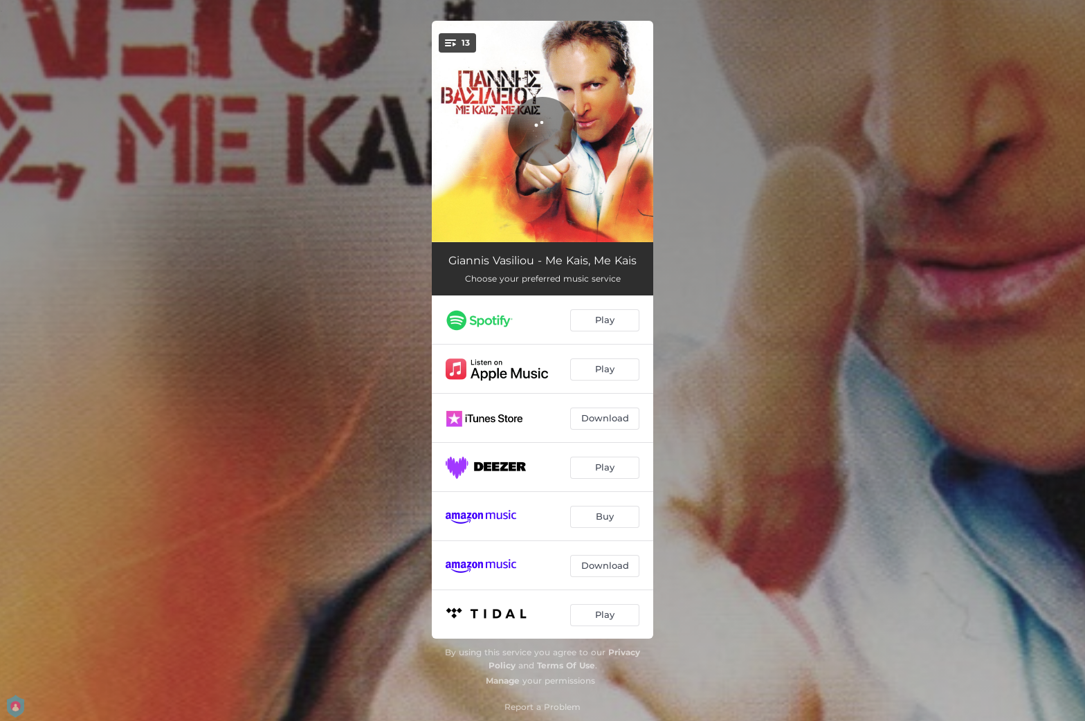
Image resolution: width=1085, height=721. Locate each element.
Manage (503, 680)
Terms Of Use (566, 665)
